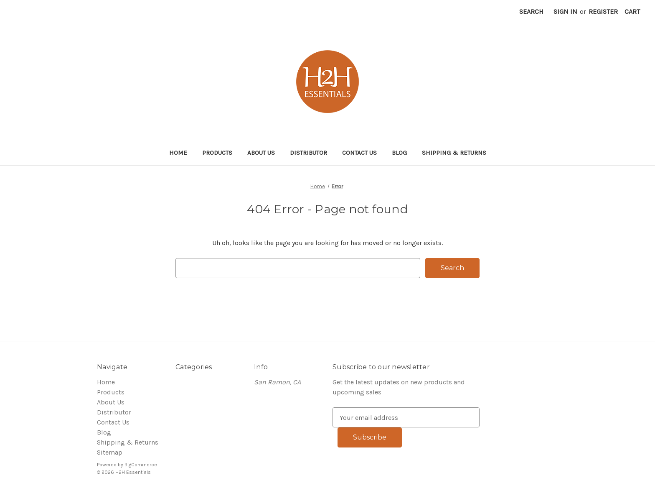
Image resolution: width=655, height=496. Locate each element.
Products (217, 152)
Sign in (565, 11)
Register (603, 11)
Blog (399, 152)
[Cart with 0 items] (632, 11)
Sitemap (109, 452)
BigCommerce (140, 465)
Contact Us (359, 152)
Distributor (308, 152)
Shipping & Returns (454, 152)
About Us (261, 152)
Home (178, 152)
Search (531, 11)
